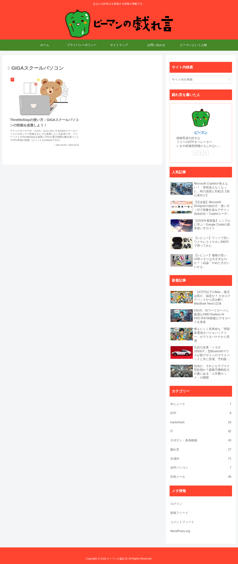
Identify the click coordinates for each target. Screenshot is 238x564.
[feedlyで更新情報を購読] (200, 153)
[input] (201, 80)
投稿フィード (179, 512)
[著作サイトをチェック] (195, 153)
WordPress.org (180, 531)
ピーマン (201, 132)
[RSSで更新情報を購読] (206, 153)
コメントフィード (182, 522)
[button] (228, 79)
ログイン (176, 503)
